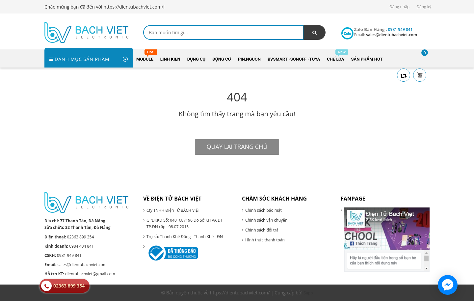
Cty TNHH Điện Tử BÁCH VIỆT (173, 210)
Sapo (308, 293)
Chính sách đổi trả (261, 230)
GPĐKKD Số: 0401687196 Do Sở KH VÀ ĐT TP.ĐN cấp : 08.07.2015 (184, 223)
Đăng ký (423, 7)
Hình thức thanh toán (265, 240)
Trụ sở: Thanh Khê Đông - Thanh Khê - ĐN (184, 236)
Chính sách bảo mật (263, 210)
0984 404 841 (69, 246)
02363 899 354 (69, 237)
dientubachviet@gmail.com (79, 274)
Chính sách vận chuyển (266, 220)
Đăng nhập (399, 7)
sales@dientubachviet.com (75, 264)
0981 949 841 (63, 255)
